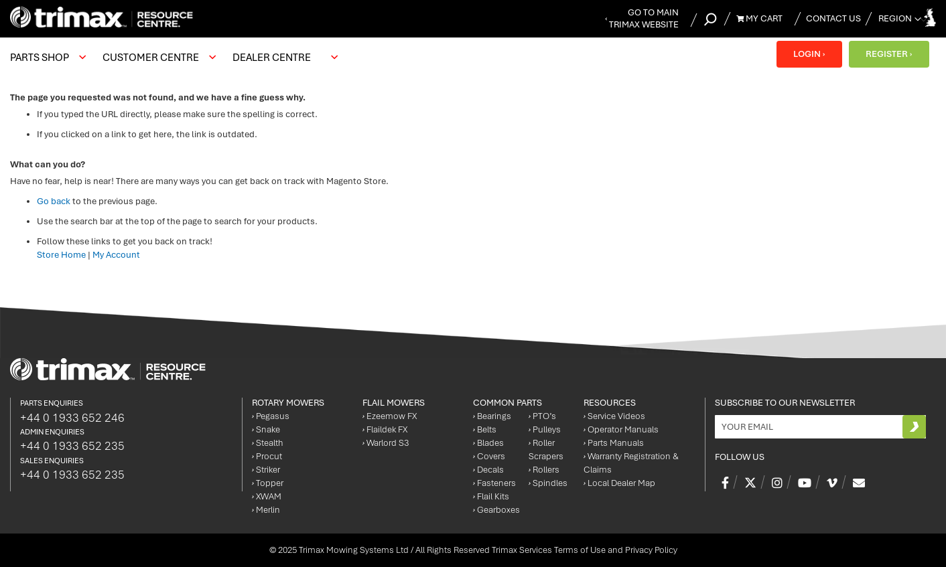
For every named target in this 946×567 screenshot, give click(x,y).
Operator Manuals (621, 429)
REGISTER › (889, 54)
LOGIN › (809, 54)
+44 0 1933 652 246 (72, 417)
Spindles (548, 483)
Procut (267, 456)
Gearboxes (496, 509)
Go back (53, 201)
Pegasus (270, 416)
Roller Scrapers (546, 449)
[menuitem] (46, 57)
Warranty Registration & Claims (631, 463)
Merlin (266, 509)
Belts (484, 429)
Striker (266, 469)
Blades (488, 443)
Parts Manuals (614, 443)
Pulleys (545, 429)
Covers (489, 456)
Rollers (544, 469)
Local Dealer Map (619, 483)
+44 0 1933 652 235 (72, 445)
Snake (266, 429)
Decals (488, 469)
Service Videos (614, 416)
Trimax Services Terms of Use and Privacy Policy (584, 550)
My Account (116, 254)
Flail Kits (491, 496)
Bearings (492, 416)
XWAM (266, 496)
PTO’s (542, 416)
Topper (267, 483)
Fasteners (494, 483)
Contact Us (833, 18)
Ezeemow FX (389, 416)
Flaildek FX (384, 429)
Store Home (61, 254)
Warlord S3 (385, 443)
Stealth (267, 443)
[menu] (177, 57)
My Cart (759, 18)
